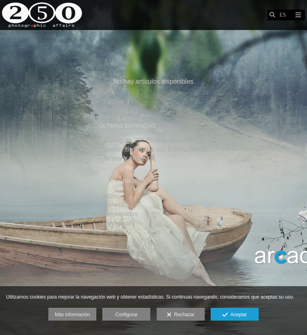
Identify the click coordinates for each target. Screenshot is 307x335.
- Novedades (117, 223)
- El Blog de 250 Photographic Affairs (151, 140)
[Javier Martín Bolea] (42, 15)
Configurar (126, 314)
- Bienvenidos (118, 214)
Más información (72, 314)
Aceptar (234, 315)
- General (112, 204)
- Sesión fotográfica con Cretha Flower (153, 149)
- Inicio (108, 196)
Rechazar (181, 315)
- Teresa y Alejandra (127, 158)
